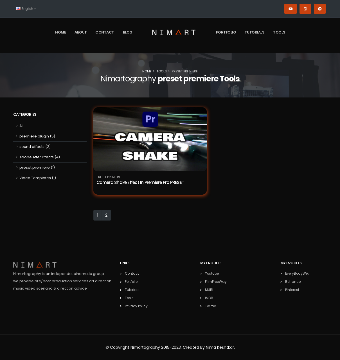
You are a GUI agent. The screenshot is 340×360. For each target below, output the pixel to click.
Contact (104, 32)
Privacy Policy (137, 306)
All (21, 125)
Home (60, 32)
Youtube (212, 273)
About (81, 32)
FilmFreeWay (216, 281)
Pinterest (293, 289)
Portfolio (226, 32)
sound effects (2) (35, 146)
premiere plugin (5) (37, 136)
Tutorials (255, 32)
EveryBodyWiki (298, 273)
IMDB (209, 297)
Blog (127, 32)
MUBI (209, 289)
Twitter (211, 306)
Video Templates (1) (37, 177)
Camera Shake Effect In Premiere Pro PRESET (140, 182)
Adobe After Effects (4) (39, 157)
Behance (293, 281)
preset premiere (108, 177)
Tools (279, 32)
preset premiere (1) (37, 167)
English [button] (25, 8)
